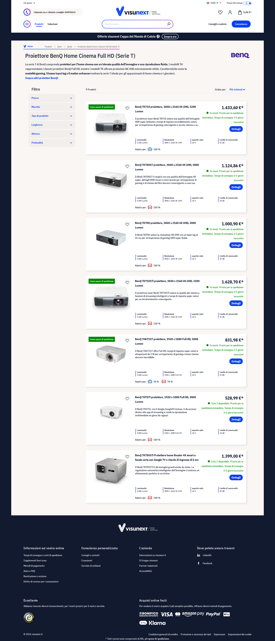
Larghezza (52, 124)
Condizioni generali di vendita (163, 634)
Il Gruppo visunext (148, 560)
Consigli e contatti (90, 555)
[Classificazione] (236, 89)
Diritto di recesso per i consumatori (41, 581)
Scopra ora (170, 36)
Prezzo (52, 97)
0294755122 (70, 12)
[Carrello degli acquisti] (244, 12)
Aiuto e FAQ (29, 571)
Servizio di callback (91, 565)
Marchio (52, 106)
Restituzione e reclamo (35, 576)
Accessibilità (145, 571)
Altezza (52, 133)
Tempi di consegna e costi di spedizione (43, 555)
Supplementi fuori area (35, 560)
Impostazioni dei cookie (239, 634)
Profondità (52, 142)
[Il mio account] (230, 12)
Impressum (219, 634)
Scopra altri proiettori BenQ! (41, 78)
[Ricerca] (169, 24)
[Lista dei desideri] (220, 12)
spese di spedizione (158, 638)
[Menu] (27, 24)
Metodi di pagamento (34, 565)
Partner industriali (148, 565)
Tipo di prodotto (52, 115)
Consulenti (86, 560)
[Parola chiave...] (133, 24)
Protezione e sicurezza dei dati (196, 634)
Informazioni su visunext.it (152, 555)
